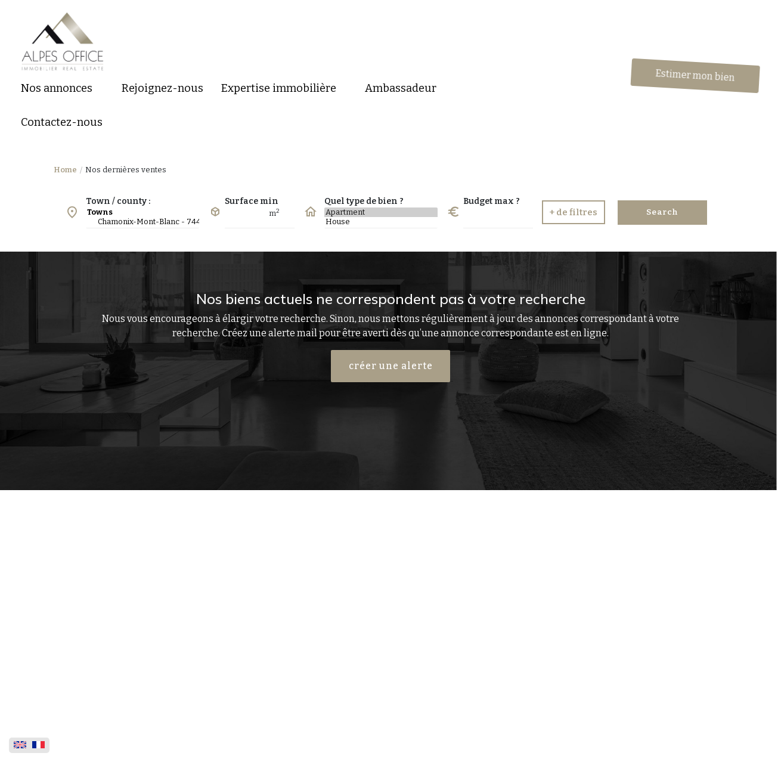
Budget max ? (491, 201)
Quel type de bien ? (364, 201)
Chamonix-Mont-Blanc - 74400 (142, 222)
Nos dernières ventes (125, 169)
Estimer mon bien (696, 75)
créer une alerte (390, 365)
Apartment (381, 212)
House (381, 222)
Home (65, 169)
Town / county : (118, 201)
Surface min (251, 201)
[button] (62, 89)
